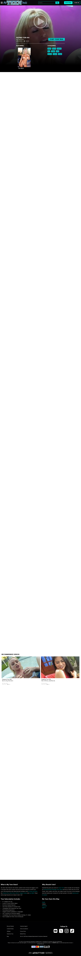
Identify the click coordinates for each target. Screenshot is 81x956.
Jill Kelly (21, 68)
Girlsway (45, 889)
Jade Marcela (52, 680)
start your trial (56, 39)
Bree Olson (12, 893)
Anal (49, 51)
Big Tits (54, 48)
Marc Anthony (44, 680)
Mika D (17, 893)
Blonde (49, 48)
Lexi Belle (31, 893)
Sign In (76, 2)
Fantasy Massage (52, 889)
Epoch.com (14, 942)
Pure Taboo (59, 889)
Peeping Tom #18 (7, 679)
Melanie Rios (6, 893)
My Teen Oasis (5, 683)
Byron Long (5, 680)
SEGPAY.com (55, 942)
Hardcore (59, 48)
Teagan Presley (23, 893)
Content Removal (40, 943)
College (53, 51)
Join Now (68, 2)
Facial (57, 51)
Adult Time (61, 887)
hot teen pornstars (32, 891)
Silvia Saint (10, 680)
